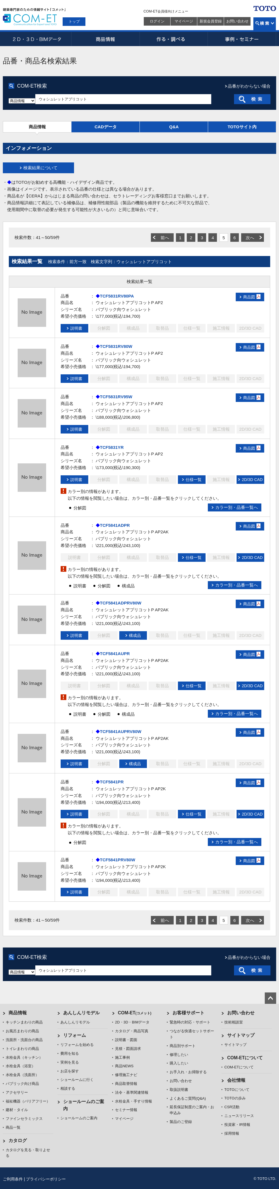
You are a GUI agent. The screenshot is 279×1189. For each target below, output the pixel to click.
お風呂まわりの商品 (22, 1031)
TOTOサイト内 (241, 126)
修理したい (179, 1054)
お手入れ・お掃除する (188, 1072)
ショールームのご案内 (78, 1118)
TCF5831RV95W (116, 396)
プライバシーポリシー (46, 1179)
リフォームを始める (77, 1045)
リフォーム (74, 1035)
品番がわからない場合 (249, 86)
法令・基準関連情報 (131, 1092)
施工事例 (122, 1057)
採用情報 (231, 1133)
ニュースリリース (239, 1116)
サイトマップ (241, 1035)
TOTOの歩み (235, 1098)
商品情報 (105, 39)
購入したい (179, 1063)
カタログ (18, 1140)
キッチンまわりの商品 (24, 1022)
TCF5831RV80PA (117, 296)
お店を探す (69, 1071)
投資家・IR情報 (237, 1124)
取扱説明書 (179, 1089)
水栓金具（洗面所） (22, 1075)
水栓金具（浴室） (20, 1066)
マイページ (184, 21)
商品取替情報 (126, 1083)
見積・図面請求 (128, 1048)
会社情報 (236, 1080)
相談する (67, 1088)
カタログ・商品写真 (131, 1031)
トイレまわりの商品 (22, 1048)
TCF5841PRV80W (117, 859)
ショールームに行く (77, 1079)
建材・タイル (17, 1110)
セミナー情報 (126, 1110)
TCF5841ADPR (115, 525)
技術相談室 (233, 1022)
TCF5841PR (112, 781)
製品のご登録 (181, 1122)
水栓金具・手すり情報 (133, 1101)
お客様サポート (188, 1012)
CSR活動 (231, 1107)
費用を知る (69, 1053)
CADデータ (106, 126)
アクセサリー (17, 1092)
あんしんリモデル (81, 1012)
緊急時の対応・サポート (190, 1022)
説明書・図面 (126, 1040)
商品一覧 (13, 1127)
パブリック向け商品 (22, 1083)
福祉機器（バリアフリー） (28, 1101)
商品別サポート (183, 1046)
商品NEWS (124, 1066)
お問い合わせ (237, 21)
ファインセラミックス (24, 1118)
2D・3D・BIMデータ (37, 39)
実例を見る (69, 1062)
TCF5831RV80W (116, 346)
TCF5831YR (112, 447)
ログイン (157, 21)
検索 (264, 23)
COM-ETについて (245, 1057)
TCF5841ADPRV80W (120, 602)
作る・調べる (174, 39)
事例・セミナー (242, 39)
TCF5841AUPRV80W (120, 731)
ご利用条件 (13, 1179)
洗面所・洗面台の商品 (24, 1040)
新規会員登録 (211, 21)
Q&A (174, 126)
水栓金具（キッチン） (24, 1057)
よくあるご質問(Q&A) (188, 1098)
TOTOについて (236, 1089)
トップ (74, 21)
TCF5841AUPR (115, 653)
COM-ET (134, 1012)
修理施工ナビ (126, 1075)
